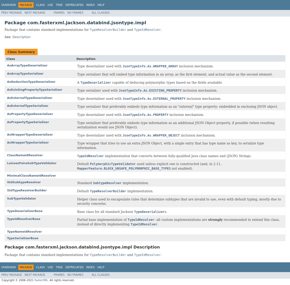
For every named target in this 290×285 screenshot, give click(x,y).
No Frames (75, 12)
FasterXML (41, 280)
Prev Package (11, 12)
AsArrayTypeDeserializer (27, 65)
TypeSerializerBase (23, 238)
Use (50, 5)
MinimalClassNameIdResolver (31, 175)
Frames (59, 12)
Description (21, 37)
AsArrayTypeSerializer (25, 73)
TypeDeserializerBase (25, 211)
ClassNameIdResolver (25, 155)
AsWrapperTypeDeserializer (30, 134)
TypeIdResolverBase (23, 219)
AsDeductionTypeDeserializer (31, 81)
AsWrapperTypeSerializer (28, 142)
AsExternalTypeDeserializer (29, 98)
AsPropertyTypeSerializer (28, 122)
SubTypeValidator (21, 198)
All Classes (101, 12)
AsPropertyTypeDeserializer (30, 114)
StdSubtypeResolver (24, 182)
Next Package (35, 12)
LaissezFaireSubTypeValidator (31, 163)
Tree (59, 5)
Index (90, 5)
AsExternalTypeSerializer (27, 105)
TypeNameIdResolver (24, 231)
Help (100, 5)
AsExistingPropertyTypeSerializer (34, 89)
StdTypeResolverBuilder (27, 190)
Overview (8, 5)
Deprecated (74, 5)
